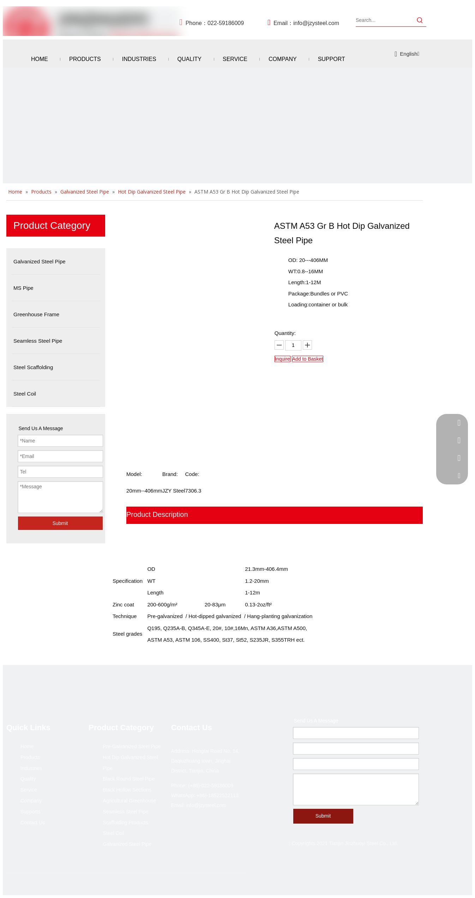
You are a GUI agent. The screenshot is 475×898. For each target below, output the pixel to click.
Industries (31, 768)
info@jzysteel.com (316, 23)
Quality (28, 779)
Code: (192, 474)
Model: (134, 474)
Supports (30, 811)
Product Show (148, 532)
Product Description (157, 514)
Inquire (282, 359)
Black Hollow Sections (127, 790)
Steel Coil (113, 833)
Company (31, 801)
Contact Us (32, 822)
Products (30, 757)
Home (27, 746)
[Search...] (385, 20)
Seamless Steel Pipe (125, 811)
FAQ (133, 548)
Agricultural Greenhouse (129, 801)
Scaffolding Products (125, 822)
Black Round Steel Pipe (129, 779)
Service (28, 790)
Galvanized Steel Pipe (127, 844)
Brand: (170, 474)
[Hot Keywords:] (420, 20)
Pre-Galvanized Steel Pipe (132, 746)
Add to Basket (307, 359)
